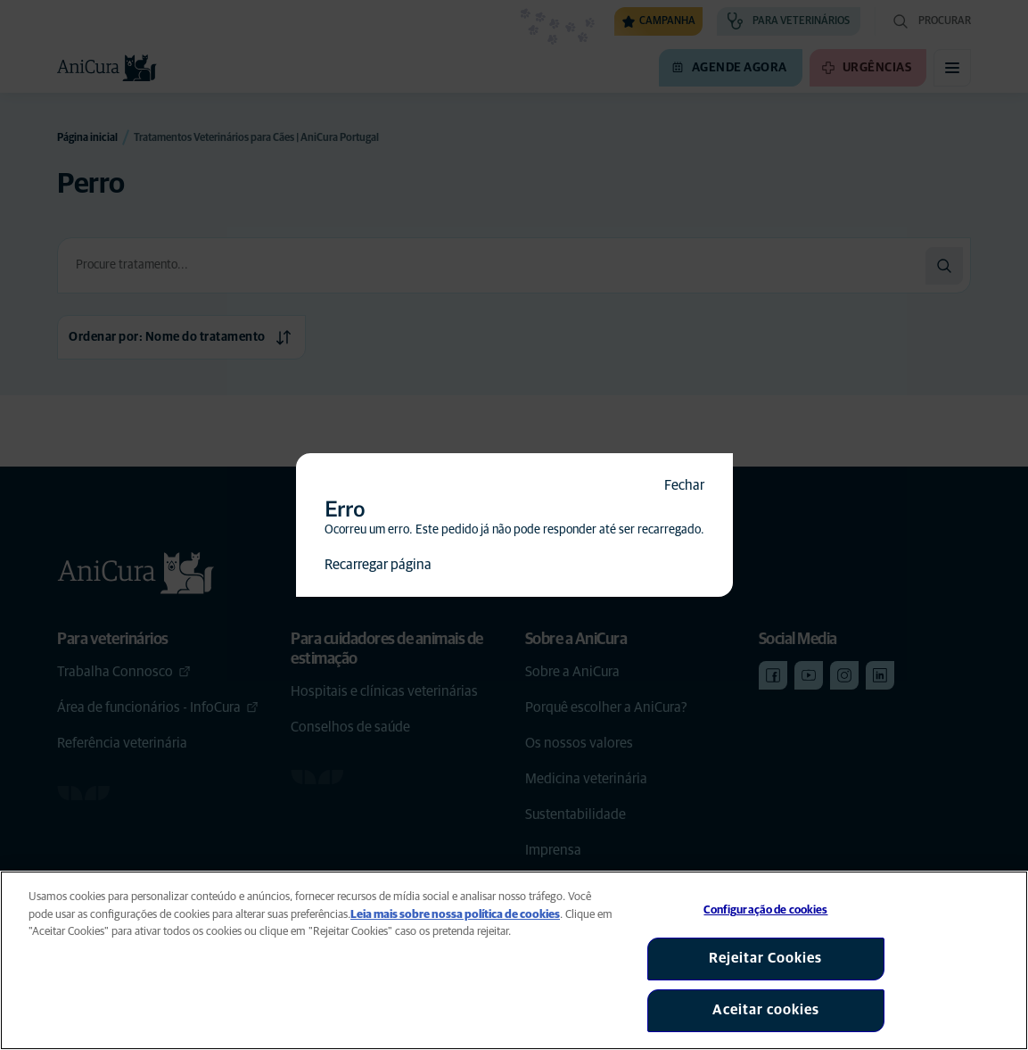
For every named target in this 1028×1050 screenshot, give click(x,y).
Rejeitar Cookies (765, 958)
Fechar (684, 485)
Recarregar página (378, 565)
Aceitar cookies (765, 1010)
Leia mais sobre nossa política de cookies (455, 915)
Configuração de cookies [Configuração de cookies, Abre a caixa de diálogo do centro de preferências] (765, 910)
